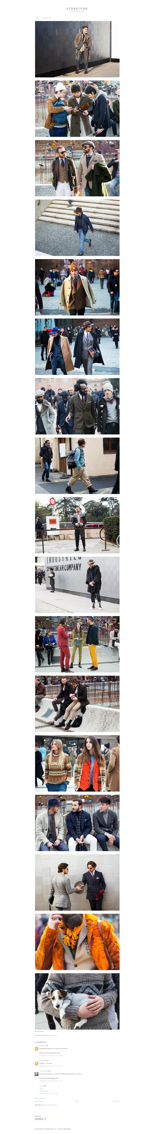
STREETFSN (77, 8)
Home (37, 18)
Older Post (116, 1101)
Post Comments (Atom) (50, 1105)
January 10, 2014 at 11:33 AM (51, 1055)
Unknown (42, 1045)
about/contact (46, 18)
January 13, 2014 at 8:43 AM (50, 1081)
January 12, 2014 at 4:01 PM (50, 1066)
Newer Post (38, 1101)
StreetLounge (43, 1071)
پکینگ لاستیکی (43, 1091)
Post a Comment (40, 1098)
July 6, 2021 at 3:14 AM (48, 1093)
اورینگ (41, 1086)
